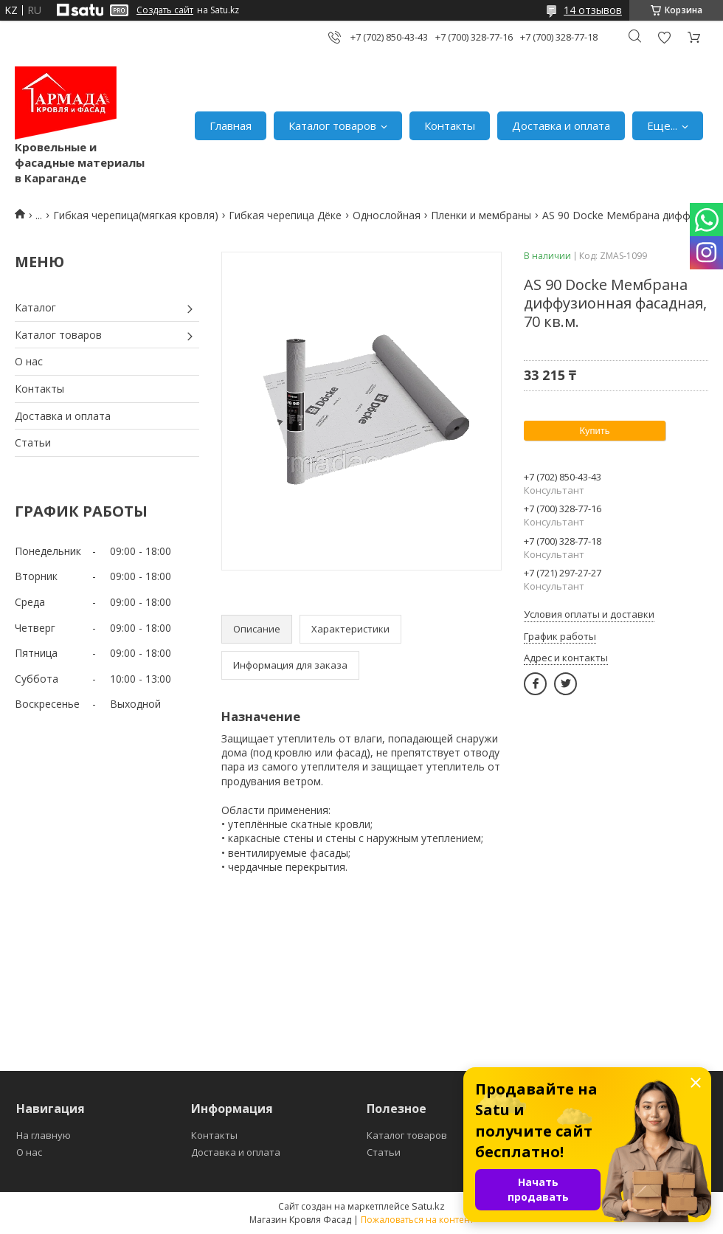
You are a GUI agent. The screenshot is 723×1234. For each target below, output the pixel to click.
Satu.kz (428, 1206)
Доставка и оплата (561, 125)
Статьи (33, 442)
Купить (594, 430)
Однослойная (387, 215)
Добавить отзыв (664, 37)
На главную (43, 1135)
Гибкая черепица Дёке (285, 215)
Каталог (35, 307)
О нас (29, 361)
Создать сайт (164, 10)
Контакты (449, 125)
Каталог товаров (332, 125)
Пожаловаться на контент (417, 1219)
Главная (231, 125)
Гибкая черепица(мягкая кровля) (135, 215)
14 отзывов (593, 10)
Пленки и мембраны (481, 215)
